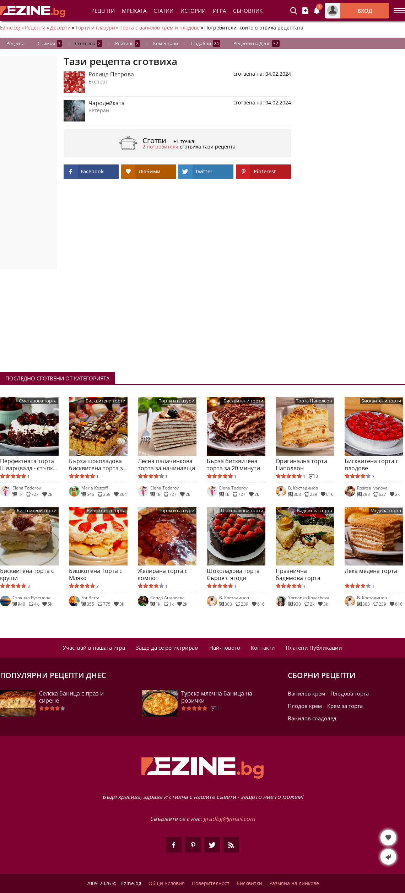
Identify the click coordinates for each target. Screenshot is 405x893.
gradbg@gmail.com (229, 819)
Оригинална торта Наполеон (301, 465)
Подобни (205, 43)
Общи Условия (166, 883)
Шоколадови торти (242, 511)
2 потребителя (160, 146)
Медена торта (386, 511)
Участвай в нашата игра (94, 647)
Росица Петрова (111, 74)
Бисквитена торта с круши (27, 574)
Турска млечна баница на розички (216, 697)
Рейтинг (127, 43)
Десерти (60, 28)
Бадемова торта (314, 511)
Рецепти (103, 10)
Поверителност (211, 883)
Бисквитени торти (105, 401)
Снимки (50, 43)
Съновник (248, 10)
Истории (193, 10)
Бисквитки (249, 883)
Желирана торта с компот (163, 574)
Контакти (263, 647)
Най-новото (224, 647)
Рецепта (15, 43)
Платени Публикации (314, 647)
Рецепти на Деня (256, 43)
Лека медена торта (371, 571)
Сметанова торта (37, 401)
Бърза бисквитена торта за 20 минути (233, 465)
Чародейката (106, 103)
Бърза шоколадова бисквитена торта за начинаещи (97, 465)
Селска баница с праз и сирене (71, 697)
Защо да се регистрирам (167, 647)
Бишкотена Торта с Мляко (95, 574)
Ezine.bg (10, 28)
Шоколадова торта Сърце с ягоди (233, 574)
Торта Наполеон (314, 401)
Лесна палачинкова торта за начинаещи (166, 465)
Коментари (165, 43)
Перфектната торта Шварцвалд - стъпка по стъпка (28, 465)
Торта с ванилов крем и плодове (160, 28)
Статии (163, 10)
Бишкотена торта (106, 511)
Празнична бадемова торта (298, 574)
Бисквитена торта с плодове (372, 465)
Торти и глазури (95, 28)
